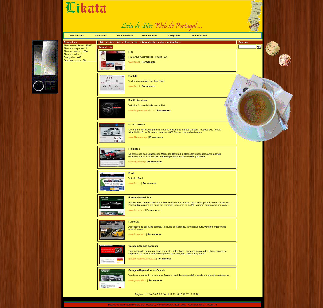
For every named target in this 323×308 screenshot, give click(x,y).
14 (177, 294)
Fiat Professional (137, 100)
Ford (131, 173)
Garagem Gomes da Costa (143, 246)
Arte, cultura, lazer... (127, 42)
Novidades (101, 35)
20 (197, 294)
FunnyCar (133, 221)
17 (187, 294)
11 (167, 294)
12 (171, 294)
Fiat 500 (132, 76)
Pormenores (148, 62)
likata (137, 305)
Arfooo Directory (164, 305)
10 (164, 294)
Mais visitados (125, 35)
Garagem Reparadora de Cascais (146, 270)
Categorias (174, 35)
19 (193, 294)
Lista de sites (76, 35)
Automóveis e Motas (153, 42)
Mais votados (149, 35)
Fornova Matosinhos (139, 197)
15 (180, 294)
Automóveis (173, 42)
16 (184, 294)
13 (174, 294)
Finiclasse (134, 149)
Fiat (130, 51)
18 (190, 294)
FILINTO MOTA (136, 124)
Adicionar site (199, 35)
